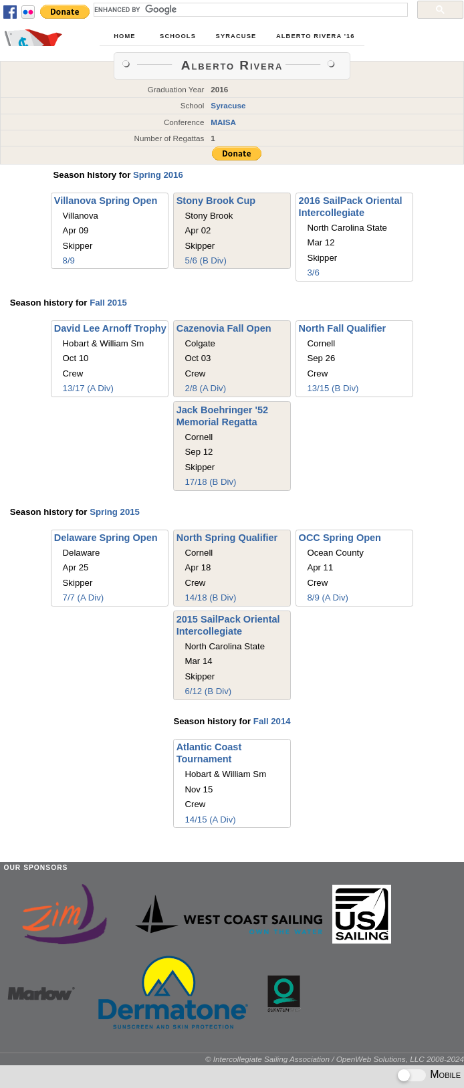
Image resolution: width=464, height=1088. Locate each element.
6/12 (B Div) (208, 691)
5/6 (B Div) (206, 260)
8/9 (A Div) (327, 597)
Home (124, 36)
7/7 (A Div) (83, 597)
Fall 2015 (108, 303)
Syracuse (236, 36)
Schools (178, 36)
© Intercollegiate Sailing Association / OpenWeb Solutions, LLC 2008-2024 (334, 1059)
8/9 (69, 260)
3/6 (313, 272)
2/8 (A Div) (206, 388)
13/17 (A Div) (88, 388)
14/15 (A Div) (210, 819)
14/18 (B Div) (211, 597)
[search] (249, 9)
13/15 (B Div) (332, 388)
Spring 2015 (115, 512)
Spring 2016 (158, 175)
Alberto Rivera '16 (315, 36)
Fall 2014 (272, 721)
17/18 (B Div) (211, 482)
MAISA (223, 122)
